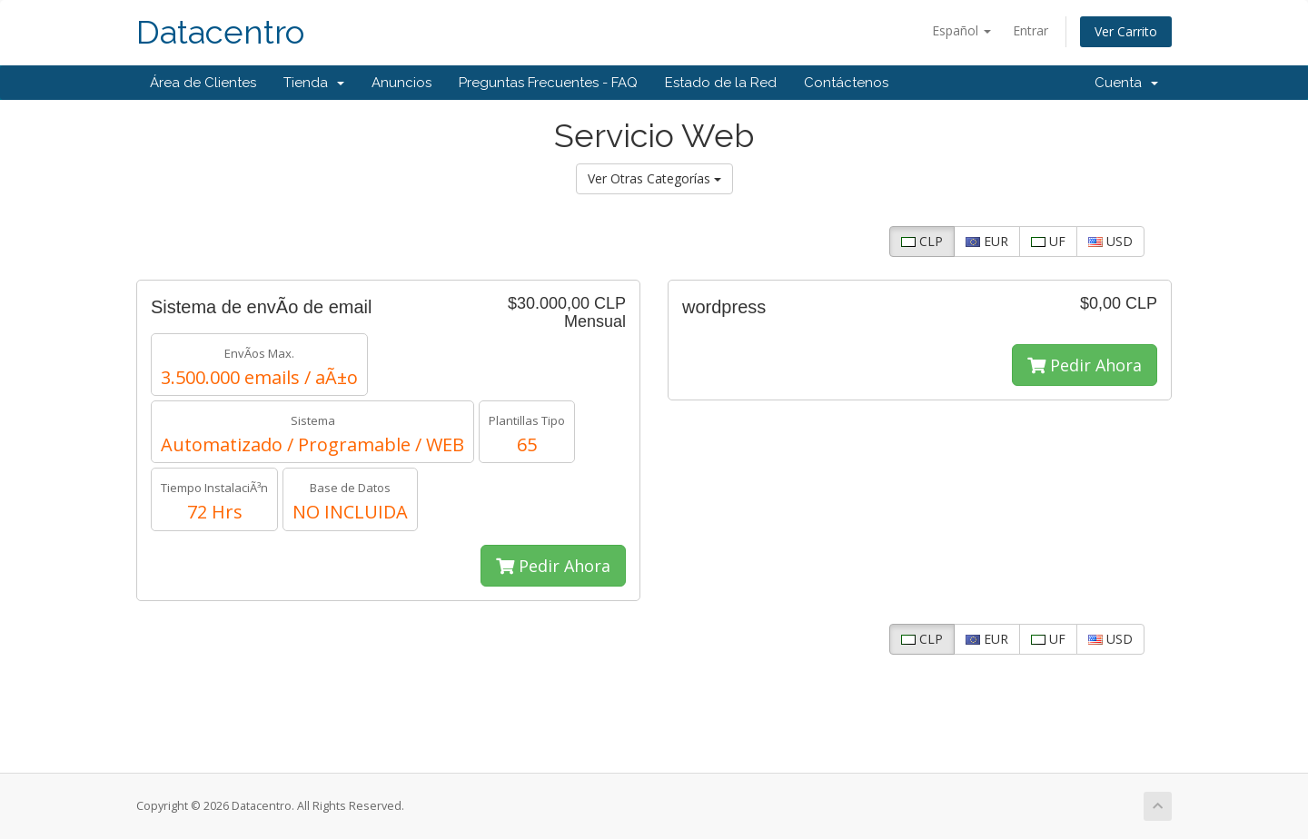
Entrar (1030, 30)
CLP (922, 241)
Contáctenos (846, 82)
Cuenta (1126, 82)
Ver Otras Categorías (654, 178)
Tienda (313, 82)
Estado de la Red (721, 82)
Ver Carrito (1126, 31)
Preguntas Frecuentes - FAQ (548, 82)
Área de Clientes (203, 82)
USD (1110, 241)
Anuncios (401, 82)
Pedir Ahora (553, 566)
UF (1048, 241)
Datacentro (220, 32)
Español (961, 30)
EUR (987, 241)
